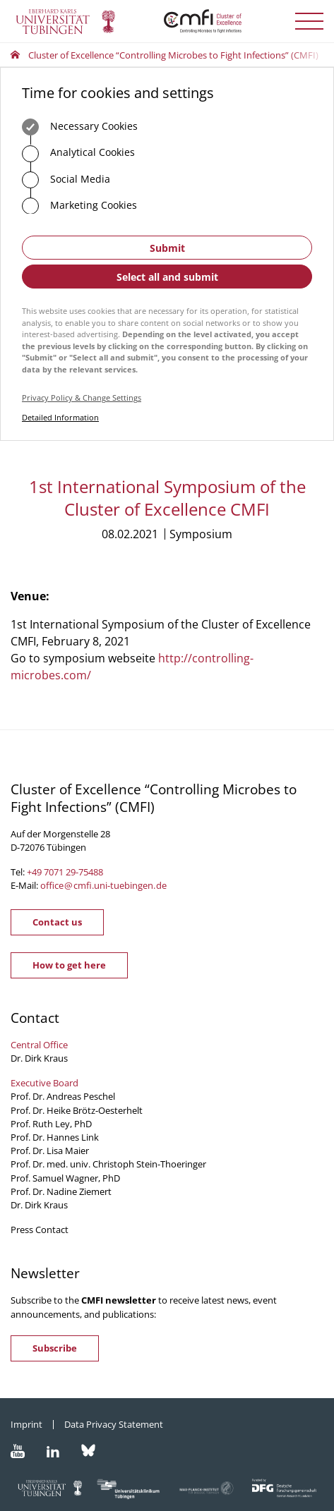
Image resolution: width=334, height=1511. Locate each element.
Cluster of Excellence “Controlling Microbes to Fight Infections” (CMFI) (173, 55)
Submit (167, 248)
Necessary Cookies (80, 127)
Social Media (66, 179)
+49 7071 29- (52, 872)
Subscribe (54, 1348)
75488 (90, 872)
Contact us (57, 922)
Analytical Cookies (78, 153)
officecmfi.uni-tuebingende (103, 885)
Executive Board (44, 1082)
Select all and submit (167, 277)
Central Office (39, 1044)
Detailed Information (60, 417)
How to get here (69, 965)
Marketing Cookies (79, 206)
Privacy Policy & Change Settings (81, 397)
